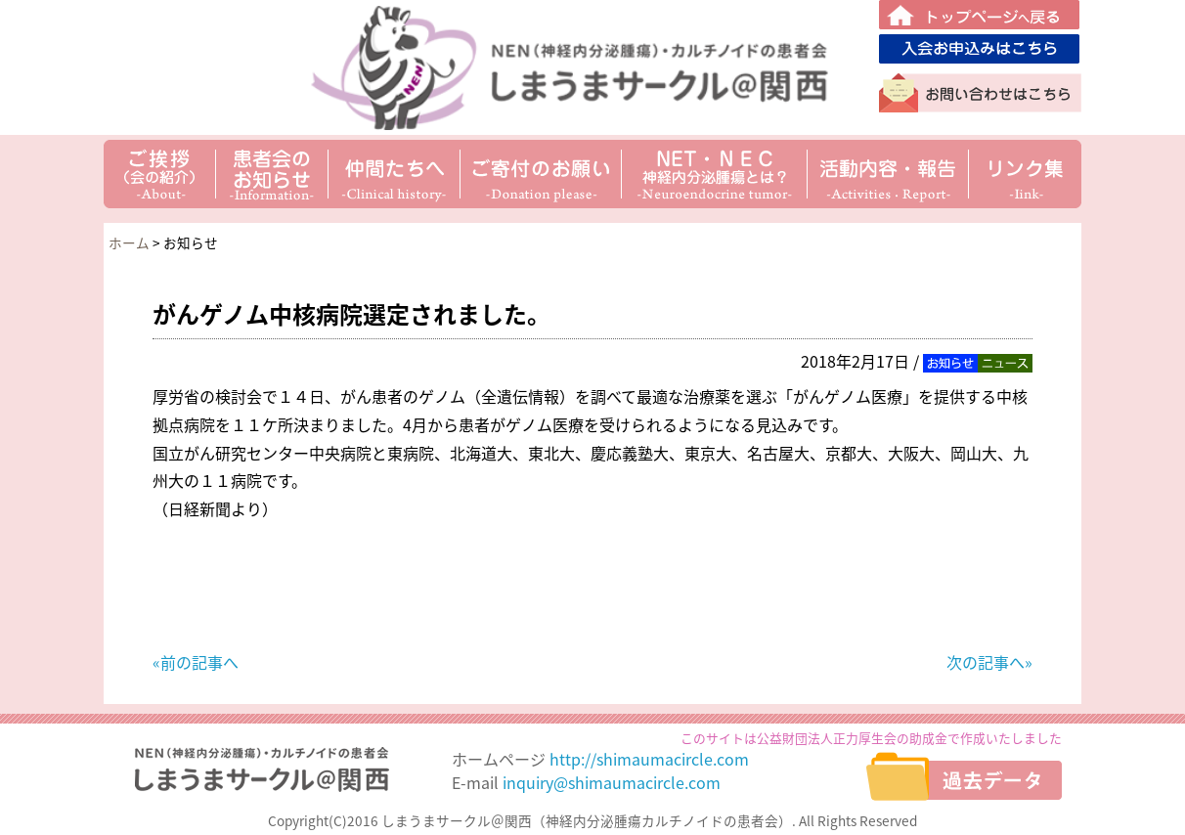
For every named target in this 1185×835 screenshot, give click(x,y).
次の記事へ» (989, 662)
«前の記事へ (196, 662)
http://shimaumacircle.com (649, 758)
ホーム (129, 242)
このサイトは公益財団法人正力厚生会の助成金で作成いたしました (871, 737)
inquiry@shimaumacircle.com (612, 782)
